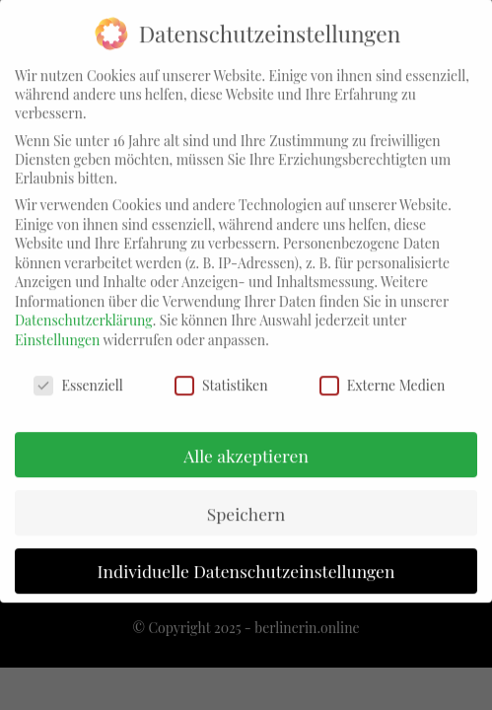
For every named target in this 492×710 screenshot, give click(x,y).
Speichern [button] (246, 499)
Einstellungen (57, 326)
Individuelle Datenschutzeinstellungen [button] (246, 557)
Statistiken (221, 371)
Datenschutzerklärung (84, 307)
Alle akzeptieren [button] (246, 441)
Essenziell (78, 371)
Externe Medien (382, 371)
